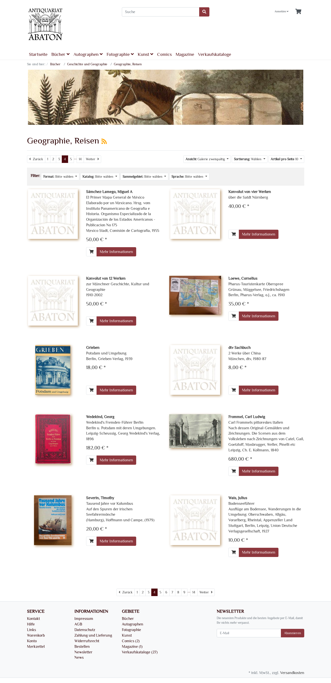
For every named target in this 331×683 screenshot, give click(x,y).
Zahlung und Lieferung (93, 635)
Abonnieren (292, 633)
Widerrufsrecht (86, 641)
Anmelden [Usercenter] (281, 11)
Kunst (145, 54)
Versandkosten (292, 673)
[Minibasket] (298, 11)
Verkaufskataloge (214, 54)
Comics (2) (131, 641)
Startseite (38, 54)
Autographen (88, 54)
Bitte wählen (58, 176)
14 (80, 159)
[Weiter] (92, 159)
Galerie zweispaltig (206, 159)
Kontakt (33, 618)
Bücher (60, 54)
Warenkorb (36, 635)
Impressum (83, 618)
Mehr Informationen (116, 252)
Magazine (185, 54)
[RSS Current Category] (104, 141)
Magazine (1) (132, 646)
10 (285, 159)
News (79, 657)
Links (31, 630)
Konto (32, 641)
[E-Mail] (249, 633)
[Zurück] (36, 159)
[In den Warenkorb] (91, 251)
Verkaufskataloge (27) (140, 652)
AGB (78, 624)
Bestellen (82, 646)
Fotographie (120, 54)
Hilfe (31, 624)
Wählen (248, 159)
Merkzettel (36, 646)
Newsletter (83, 652)
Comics (164, 54)
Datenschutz (84, 630)
